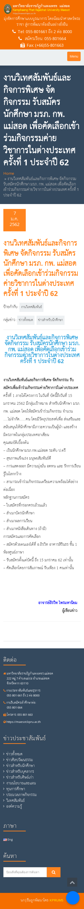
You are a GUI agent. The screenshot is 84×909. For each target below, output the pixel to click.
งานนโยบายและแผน (21, 783)
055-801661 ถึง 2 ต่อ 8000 (49, 31)
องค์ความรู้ (14, 806)
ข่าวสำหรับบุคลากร (20, 771)
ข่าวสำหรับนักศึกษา (50, 320)
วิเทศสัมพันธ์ (15, 800)
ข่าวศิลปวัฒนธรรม (19, 759)
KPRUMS (56, 900)
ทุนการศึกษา (15, 788)
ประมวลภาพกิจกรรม (21, 794)
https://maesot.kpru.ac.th (22, 722)
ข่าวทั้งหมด (26, 320)
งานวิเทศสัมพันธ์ (31, 307)
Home (8, 173)
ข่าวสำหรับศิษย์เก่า (20, 777)
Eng (8, 839)
